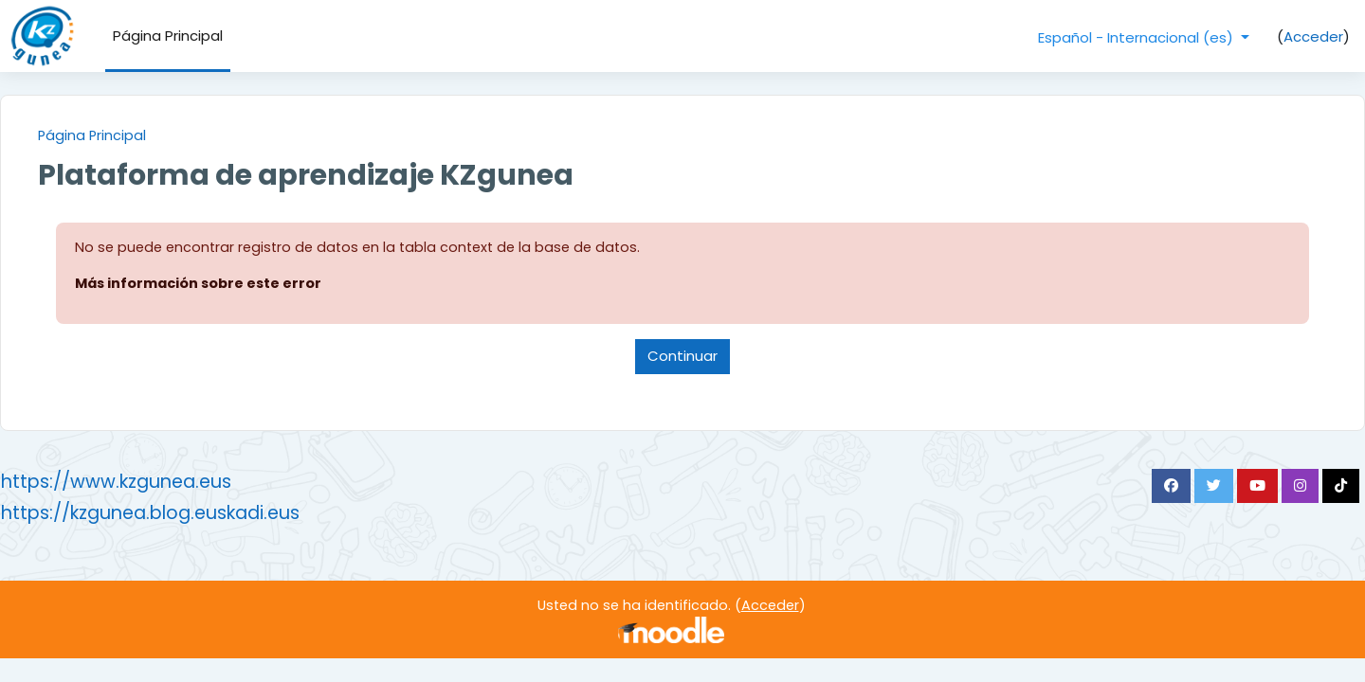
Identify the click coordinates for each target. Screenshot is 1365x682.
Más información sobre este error (247, 285)
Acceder (1313, 36)
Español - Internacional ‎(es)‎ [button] (1137, 37)
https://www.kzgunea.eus (161, 484)
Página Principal (138, 136)
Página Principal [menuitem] (168, 35)
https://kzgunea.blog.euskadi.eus (195, 516)
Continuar (682, 358)
